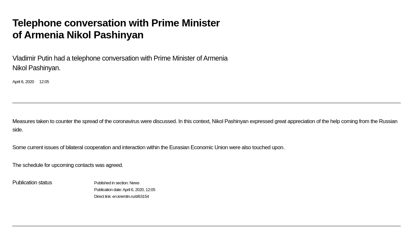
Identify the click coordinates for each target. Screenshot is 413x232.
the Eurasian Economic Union (194, 147)
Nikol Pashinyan (230, 121)
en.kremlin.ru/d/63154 (130, 196)
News (134, 182)
